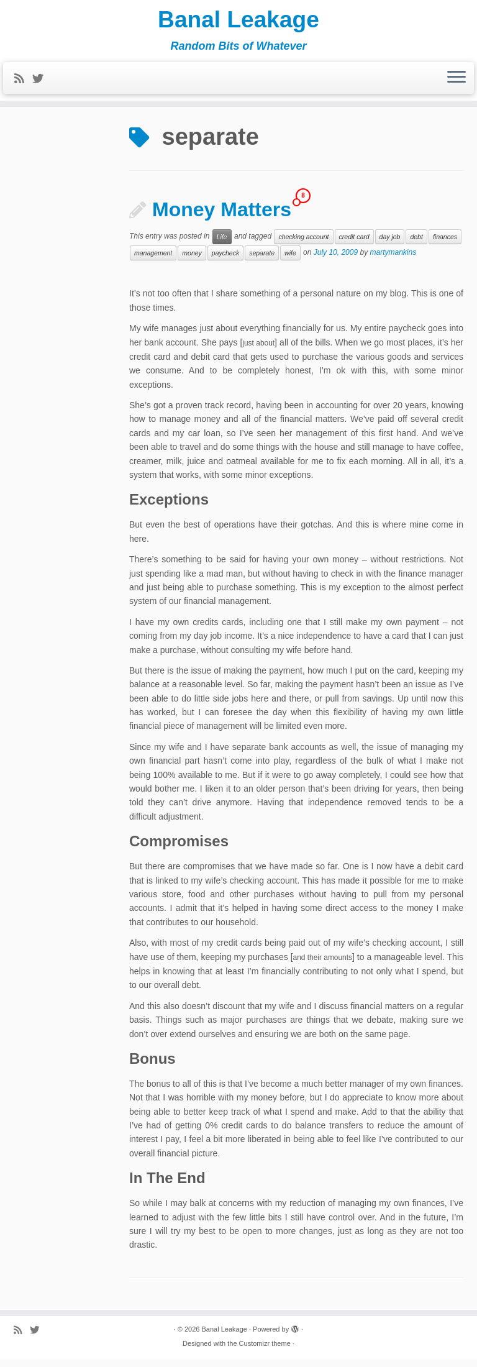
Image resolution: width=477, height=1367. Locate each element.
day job (390, 245)
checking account (303, 245)
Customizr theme (265, 1351)
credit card (354, 245)
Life (222, 245)
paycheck (225, 261)
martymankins (393, 260)
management (153, 261)
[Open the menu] (456, 82)
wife (290, 261)
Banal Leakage (238, 21)
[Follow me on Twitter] (42, 82)
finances (445, 245)
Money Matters (221, 217)
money (192, 261)
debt (416, 245)
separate (262, 261)
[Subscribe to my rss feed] (23, 82)
